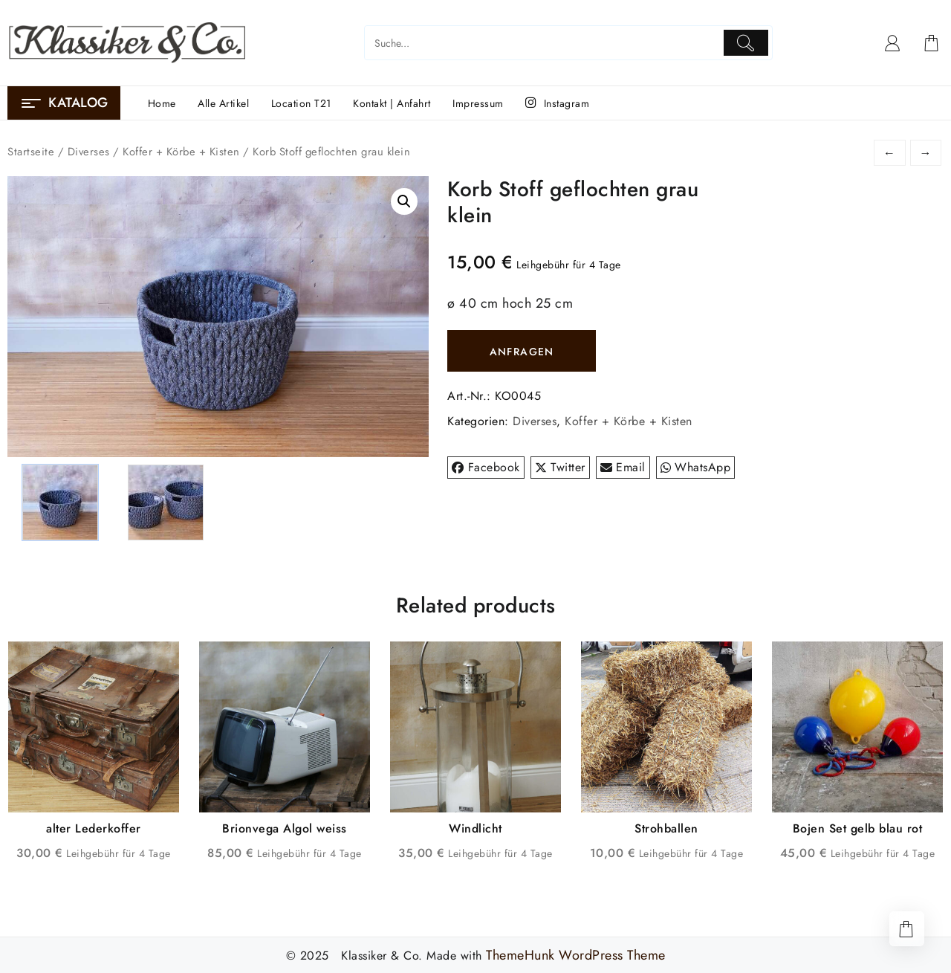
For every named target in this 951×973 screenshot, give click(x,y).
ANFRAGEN (522, 351)
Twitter (560, 467)
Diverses (89, 151)
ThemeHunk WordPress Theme (576, 954)
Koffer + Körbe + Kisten (181, 151)
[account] (892, 43)
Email (623, 467)
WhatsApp (695, 467)
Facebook (486, 467)
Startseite (30, 151)
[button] (404, 201)
